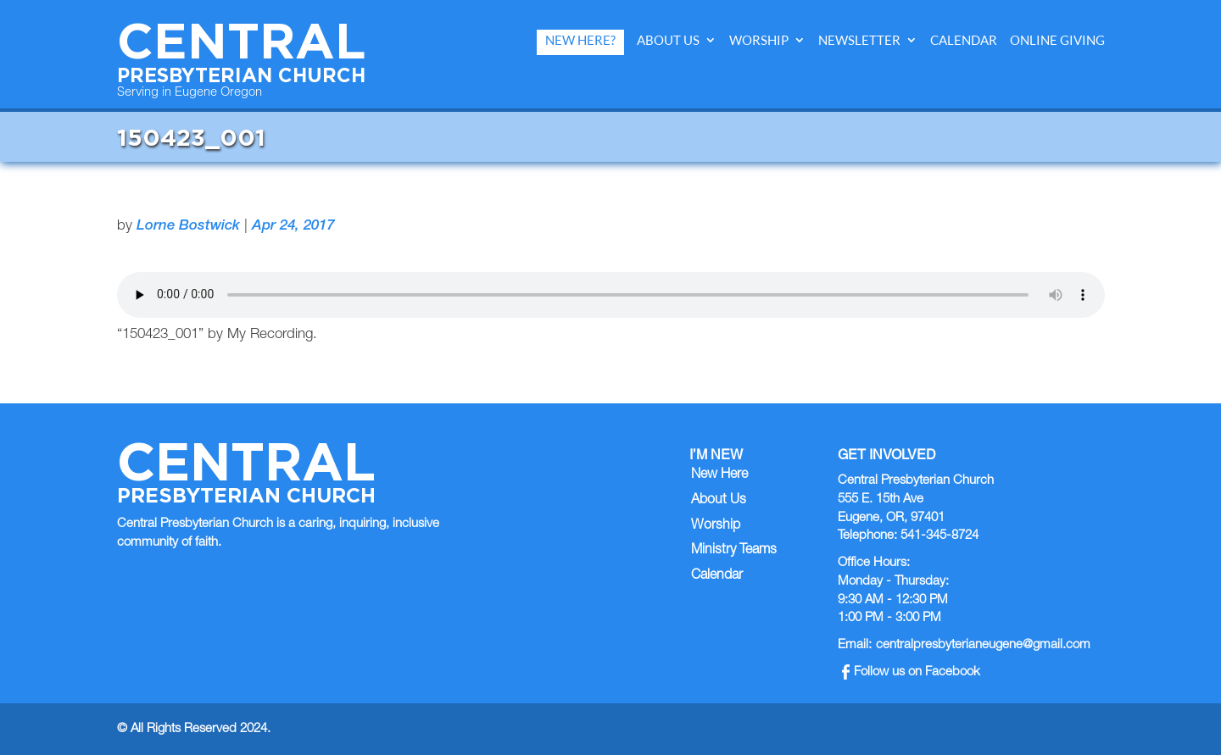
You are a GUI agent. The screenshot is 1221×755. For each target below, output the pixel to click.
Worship (759, 40)
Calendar (963, 40)
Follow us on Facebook (911, 672)
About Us (668, 40)
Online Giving (1057, 40)
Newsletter (859, 40)
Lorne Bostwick (188, 226)
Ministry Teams (734, 551)
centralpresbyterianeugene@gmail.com (983, 645)
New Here (719, 475)
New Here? (580, 40)
